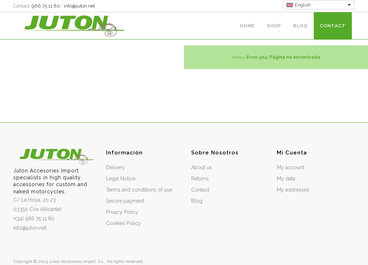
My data (286, 178)
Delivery (115, 167)
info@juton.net (79, 6)
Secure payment (125, 200)
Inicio (237, 57)
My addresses (293, 189)
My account (290, 167)
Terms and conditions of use (139, 189)
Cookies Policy (123, 223)
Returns (200, 178)
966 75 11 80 (46, 6)
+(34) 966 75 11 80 (34, 218)
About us (201, 167)
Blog (196, 200)
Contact (200, 189)
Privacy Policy (122, 212)
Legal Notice (120, 178)
